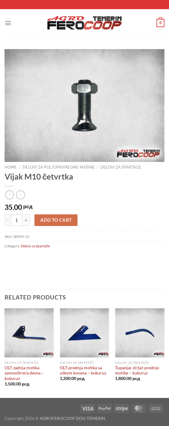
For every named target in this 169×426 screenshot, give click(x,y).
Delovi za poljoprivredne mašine (59, 167)
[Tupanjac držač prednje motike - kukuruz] (139, 333)
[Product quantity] (17, 220)
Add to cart (56, 220)
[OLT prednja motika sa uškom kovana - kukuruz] (84, 333)
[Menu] (8, 23)
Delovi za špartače (120, 167)
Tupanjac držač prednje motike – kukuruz (137, 370)
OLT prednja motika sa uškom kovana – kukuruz (83, 370)
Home (11, 167)
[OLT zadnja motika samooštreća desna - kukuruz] (29, 333)
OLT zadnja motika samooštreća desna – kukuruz (24, 373)
